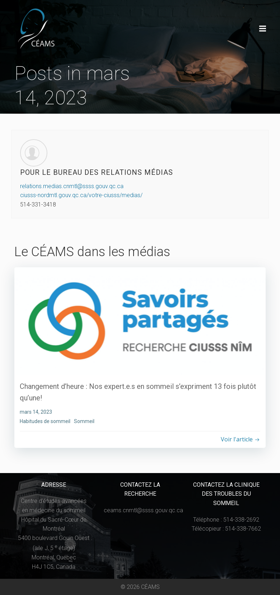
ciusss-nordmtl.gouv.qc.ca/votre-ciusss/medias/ (81, 195)
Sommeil (84, 421)
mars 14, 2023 (36, 412)
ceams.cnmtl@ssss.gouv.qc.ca (143, 510)
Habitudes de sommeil (45, 421)
